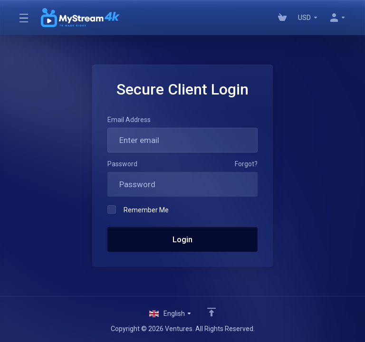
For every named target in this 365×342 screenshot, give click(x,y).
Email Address (129, 120)
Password (122, 164)
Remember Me (138, 209)
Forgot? (246, 164)
